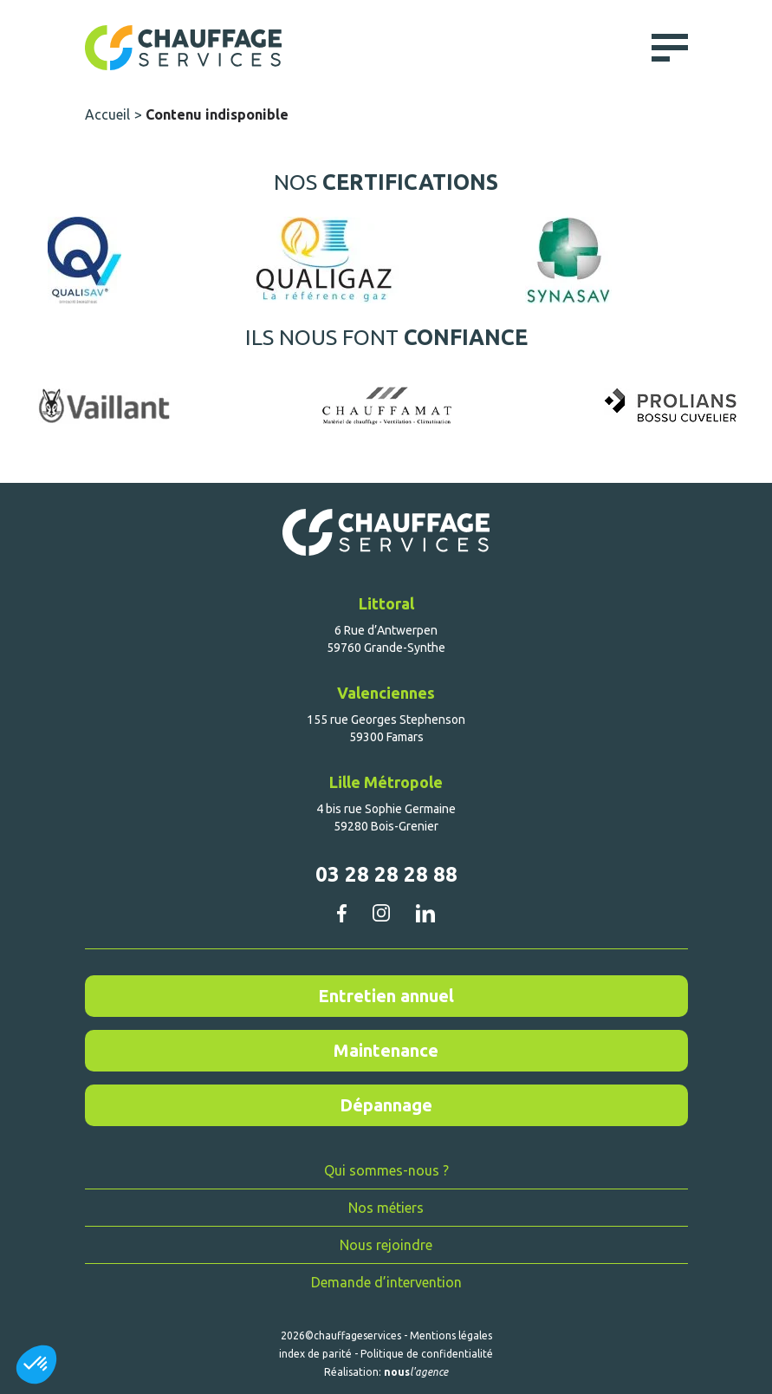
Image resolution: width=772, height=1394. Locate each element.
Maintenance (386, 1050)
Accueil (107, 114)
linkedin (425, 913)
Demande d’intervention (386, 1282)
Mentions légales (451, 1335)
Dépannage (386, 1105)
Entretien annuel (386, 996)
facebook (341, 913)
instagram (381, 913)
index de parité (315, 1353)
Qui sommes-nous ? (386, 1170)
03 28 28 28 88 (386, 874)
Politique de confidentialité (426, 1353)
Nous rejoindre (386, 1245)
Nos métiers (386, 1207)
